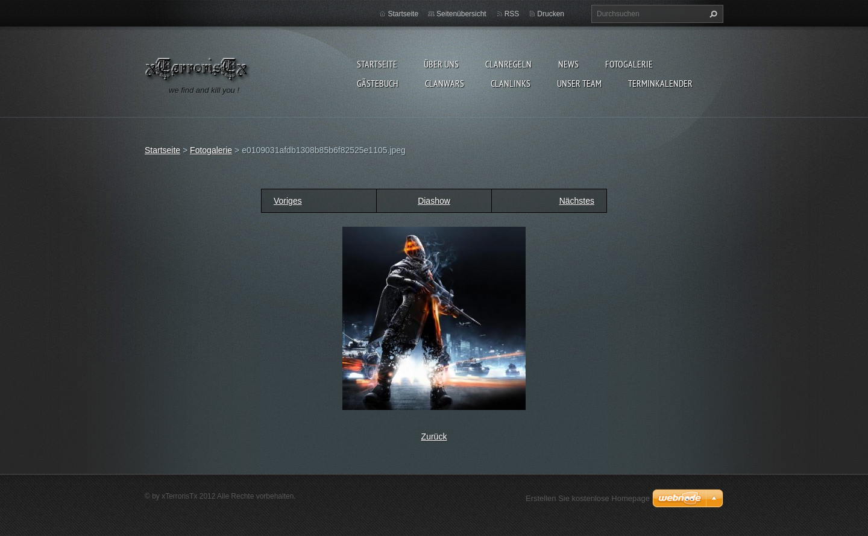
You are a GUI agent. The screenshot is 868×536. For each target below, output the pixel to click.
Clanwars (444, 83)
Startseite (377, 64)
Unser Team (579, 83)
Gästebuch (377, 83)
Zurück (434, 436)
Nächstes (576, 201)
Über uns (441, 64)
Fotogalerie (629, 64)
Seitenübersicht (461, 14)
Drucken (550, 14)
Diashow (434, 201)
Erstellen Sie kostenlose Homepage (588, 498)
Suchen (712, 14)
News (568, 64)
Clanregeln (508, 64)
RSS (512, 14)
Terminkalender (660, 83)
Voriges (288, 201)
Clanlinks (510, 83)
